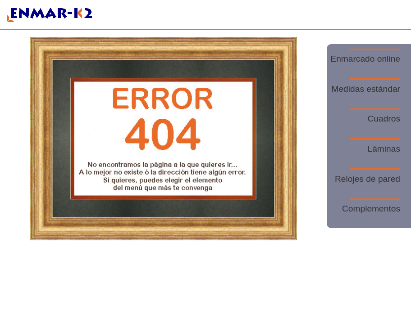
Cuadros (375, 116)
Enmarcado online (365, 56)
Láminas (375, 145)
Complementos (371, 206)
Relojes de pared (367, 176)
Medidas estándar (365, 86)
